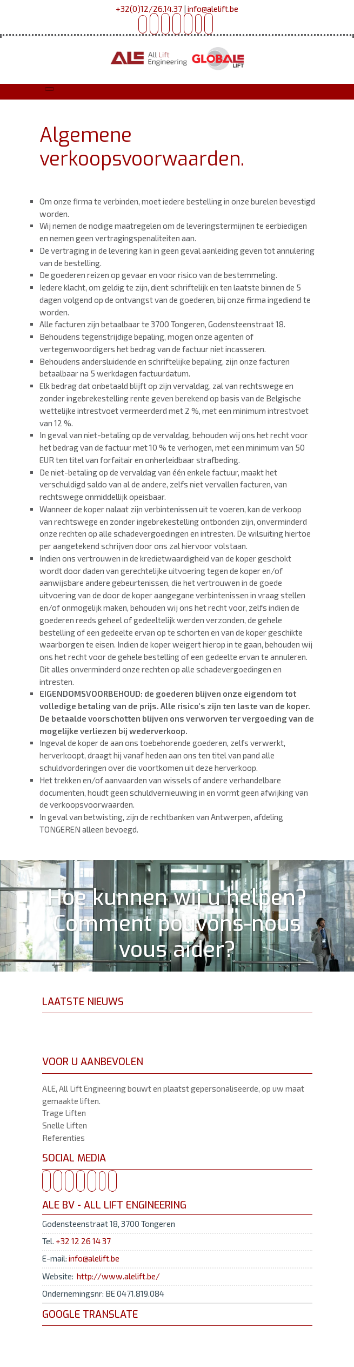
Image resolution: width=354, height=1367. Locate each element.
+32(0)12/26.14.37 (149, 9)
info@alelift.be (213, 9)
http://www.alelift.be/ (118, 1276)
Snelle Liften (64, 1125)
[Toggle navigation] (49, 89)
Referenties (63, 1138)
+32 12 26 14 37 (83, 1241)
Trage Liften (64, 1113)
